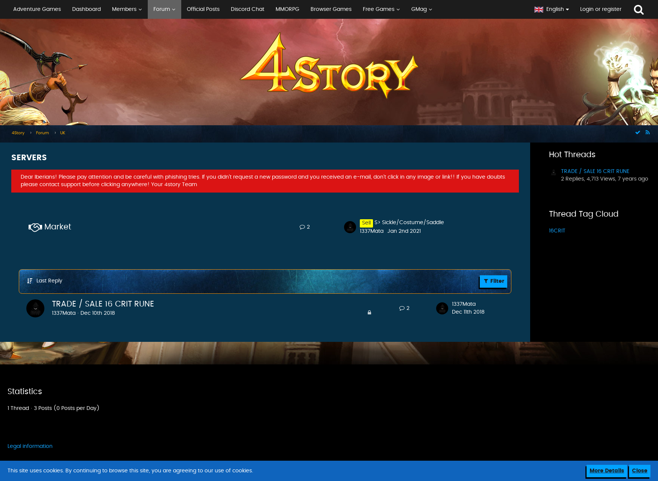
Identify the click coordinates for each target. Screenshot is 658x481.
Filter (493, 281)
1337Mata (372, 231)
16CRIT (557, 231)
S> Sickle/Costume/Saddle (409, 222)
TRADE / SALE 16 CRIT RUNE (103, 304)
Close (639, 470)
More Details (607, 470)
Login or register (601, 9)
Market (57, 227)
